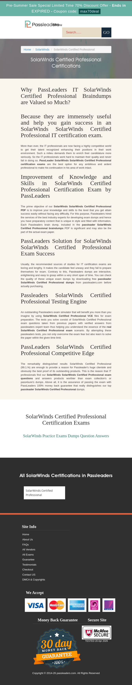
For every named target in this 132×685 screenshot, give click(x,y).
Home (27, 49)
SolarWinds (42, 49)
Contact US (28, 574)
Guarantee (28, 559)
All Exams (28, 554)
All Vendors (28, 549)
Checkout (27, 569)
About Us (27, 539)
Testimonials (29, 564)
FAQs (25, 544)
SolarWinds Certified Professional (39, 493)
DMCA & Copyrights (33, 579)
